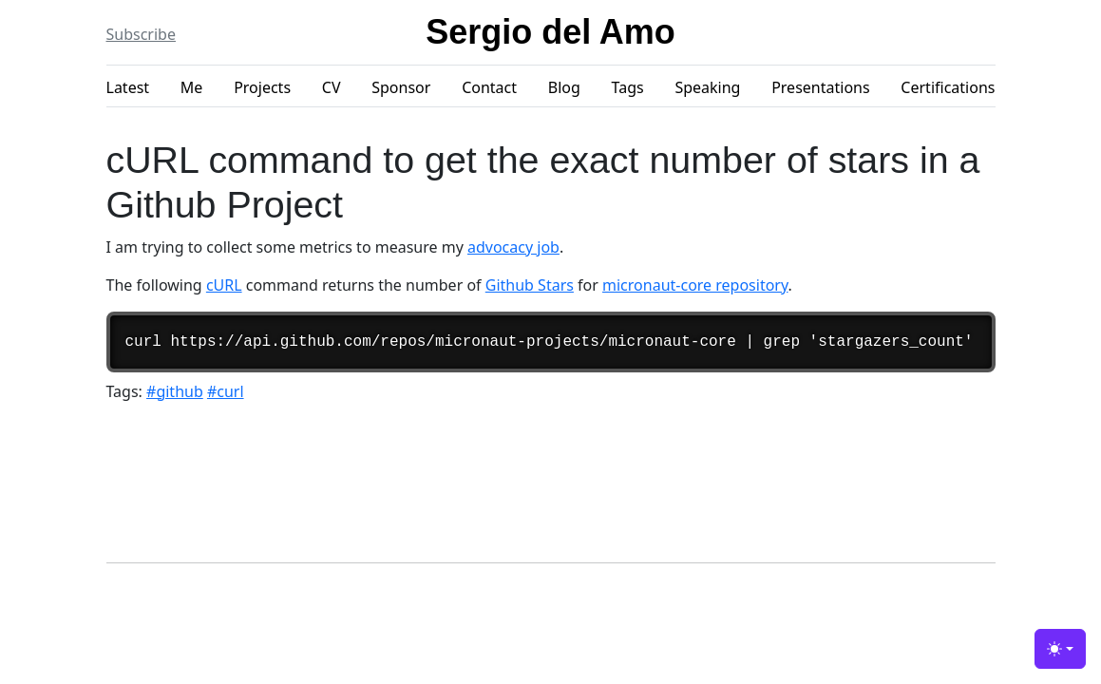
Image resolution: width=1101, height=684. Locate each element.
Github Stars (529, 285)
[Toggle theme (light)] (1060, 649)
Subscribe (141, 34)
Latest (128, 87)
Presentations (820, 87)
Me (191, 87)
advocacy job (513, 247)
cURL (224, 285)
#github (174, 391)
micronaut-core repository (695, 285)
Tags (628, 87)
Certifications (948, 87)
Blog (564, 87)
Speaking (707, 87)
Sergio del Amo (550, 31)
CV (331, 87)
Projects (262, 87)
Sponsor (400, 87)
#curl (225, 391)
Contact (489, 87)
